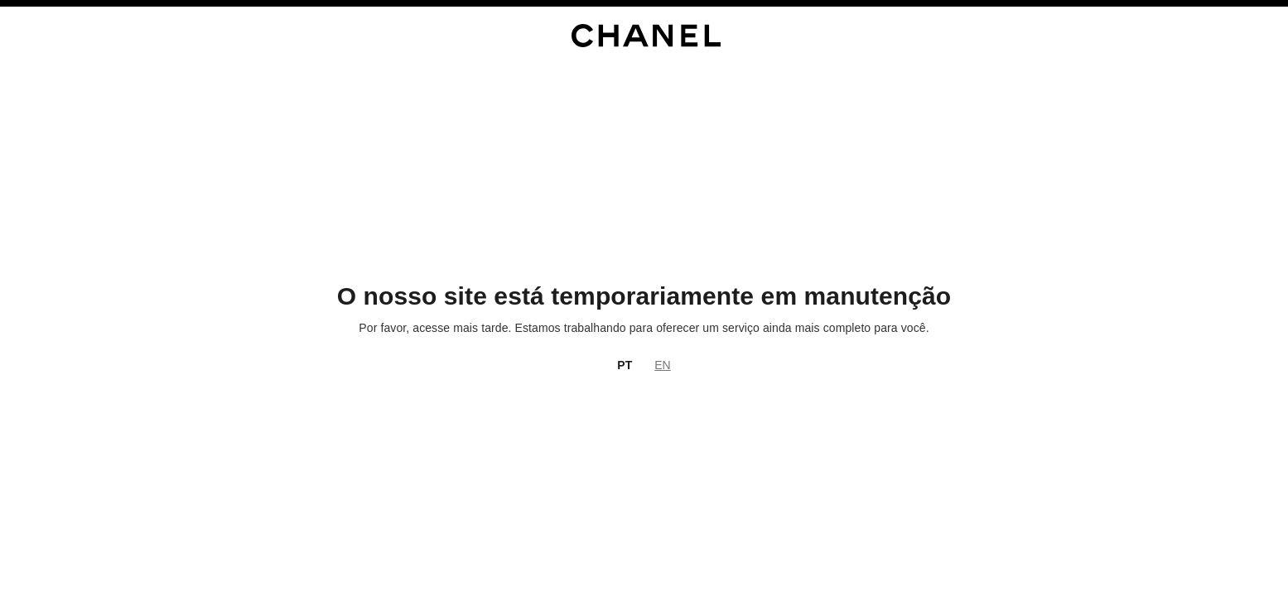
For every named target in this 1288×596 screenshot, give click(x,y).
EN (662, 365)
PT (624, 365)
